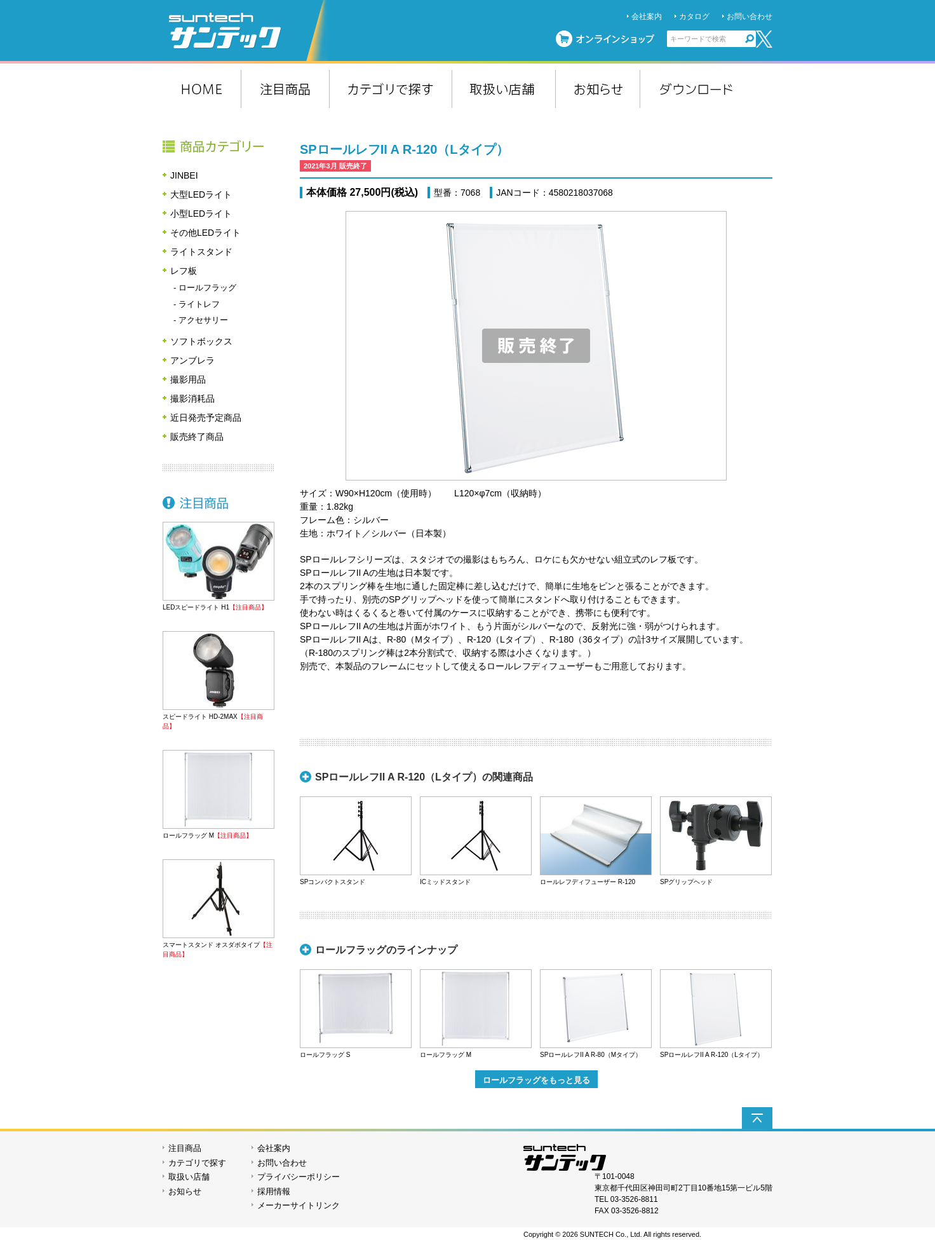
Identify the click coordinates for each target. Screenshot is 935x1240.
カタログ (694, 16)
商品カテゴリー (218, 146)
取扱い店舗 (189, 1177)
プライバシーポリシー (298, 1177)
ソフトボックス (201, 341)
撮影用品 (188, 379)
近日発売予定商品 (205, 417)
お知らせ (184, 1191)
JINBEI (184, 175)
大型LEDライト (201, 194)
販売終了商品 (197, 437)
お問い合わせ (749, 16)
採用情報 (273, 1191)
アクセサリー (203, 320)
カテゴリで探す (197, 1163)
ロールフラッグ (207, 287)
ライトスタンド (201, 252)
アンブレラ (192, 360)
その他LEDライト (205, 233)
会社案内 (646, 16)
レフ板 (183, 271)
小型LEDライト (201, 213)
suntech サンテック (248, 30)
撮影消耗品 (192, 398)
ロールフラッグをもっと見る (536, 1080)
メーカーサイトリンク (298, 1205)
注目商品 (218, 502)
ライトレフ (199, 304)
